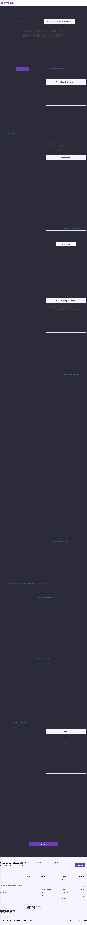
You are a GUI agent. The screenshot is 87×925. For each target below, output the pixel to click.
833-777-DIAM (8, 892)
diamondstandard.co (68, 341)
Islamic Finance (45, 892)
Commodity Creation (47, 883)
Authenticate (82, 883)
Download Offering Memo (57, 68)
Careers (63, 898)
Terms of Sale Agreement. (41, 658)
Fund (27, 886)
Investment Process (47, 886)
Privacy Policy (83, 920)
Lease (80, 880)
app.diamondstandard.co (59, 541)
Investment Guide (46, 889)
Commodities (30, 883)
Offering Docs (83, 886)
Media (63, 889)
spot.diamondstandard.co (9, 133)
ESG (62, 895)
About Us (64, 880)
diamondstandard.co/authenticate (16, 331)
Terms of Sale (66, 244)
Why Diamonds (45, 880)
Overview (81, 900)
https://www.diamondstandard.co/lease (23, 583)
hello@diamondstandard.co (47, 597)
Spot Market (82, 889)
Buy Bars (43, 844)
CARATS (28, 880)
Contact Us (64, 883)
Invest (22, 69)
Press (62, 886)
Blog (42, 895)
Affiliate (81, 892)
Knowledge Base (66, 892)
